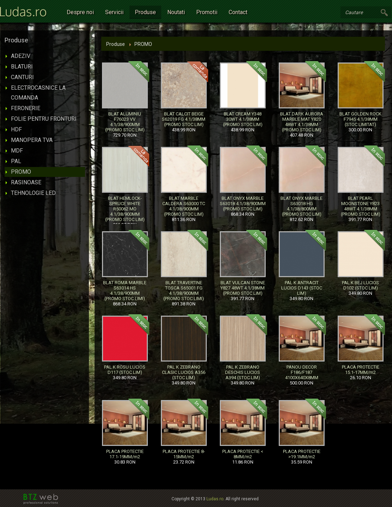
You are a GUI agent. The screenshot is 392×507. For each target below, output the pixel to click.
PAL (16, 161)
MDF (17, 150)
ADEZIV (20, 56)
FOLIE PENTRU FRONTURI (44, 118)
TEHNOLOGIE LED (33, 193)
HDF (16, 129)
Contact (238, 12)
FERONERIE (25, 108)
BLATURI (22, 66)
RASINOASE (26, 182)
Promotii (206, 12)
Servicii (114, 12)
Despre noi (80, 12)
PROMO (21, 171)
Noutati (176, 12)
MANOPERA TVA (32, 140)
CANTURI (22, 77)
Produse (145, 12)
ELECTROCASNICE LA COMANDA (38, 92)
